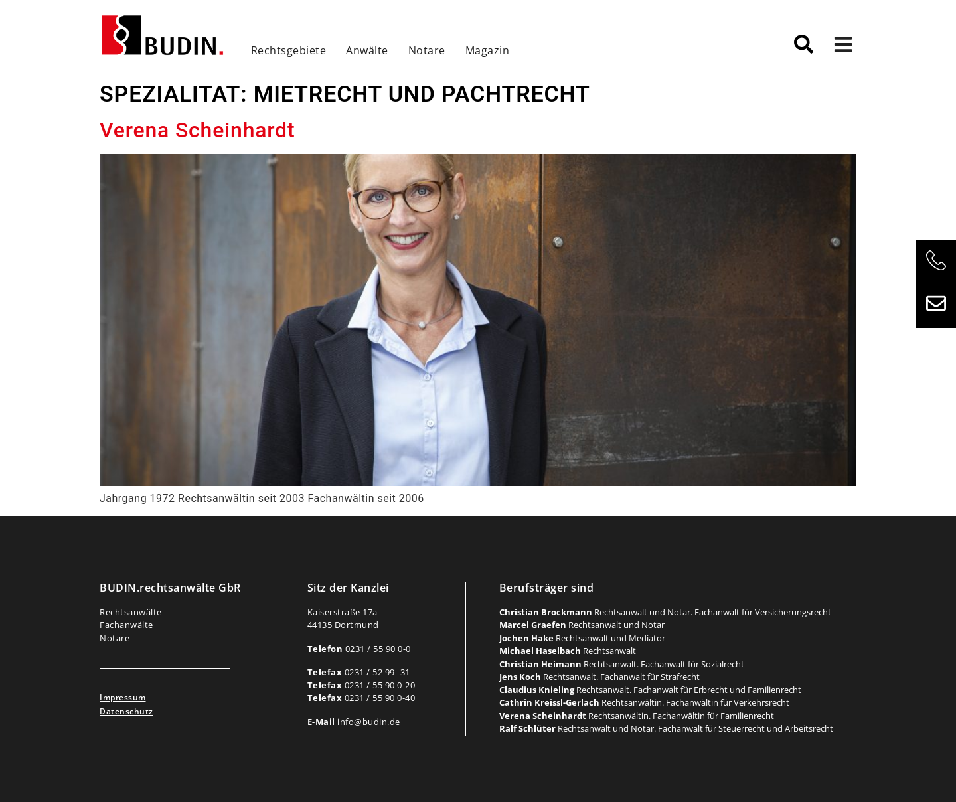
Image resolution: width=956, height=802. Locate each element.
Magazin (487, 50)
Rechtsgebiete (289, 50)
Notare (426, 50)
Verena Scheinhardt (197, 130)
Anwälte (367, 50)
